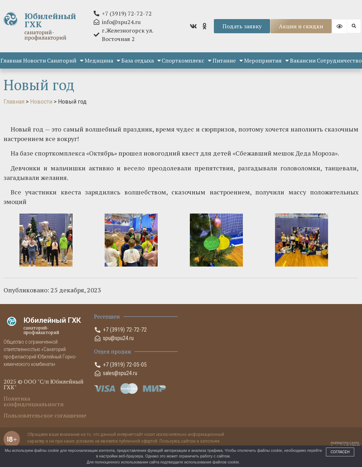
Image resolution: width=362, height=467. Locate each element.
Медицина (102, 60)
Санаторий (65, 60)
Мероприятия (266, 60)
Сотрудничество (339, 60)
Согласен (340, 452)
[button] (354, 26)
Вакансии (303, 60)
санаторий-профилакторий (45, 35)
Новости (34, 60)
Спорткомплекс (186, 60)
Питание (227, 60)
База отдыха (141, 60)
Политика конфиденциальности (34, 401)
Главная (11, 60)
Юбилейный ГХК (50, 20)
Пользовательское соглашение (45, 415)
